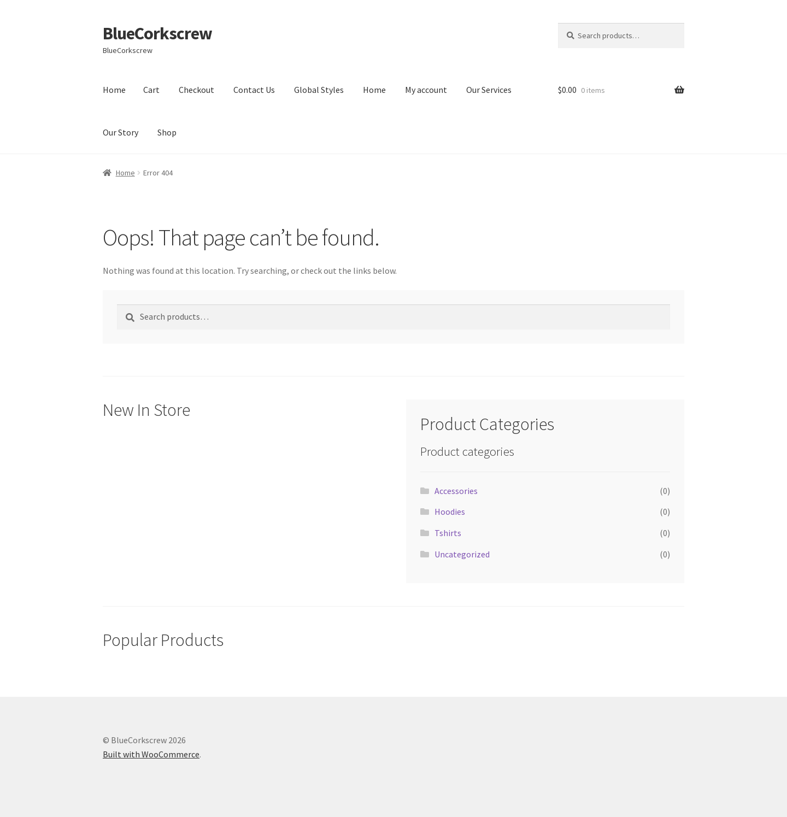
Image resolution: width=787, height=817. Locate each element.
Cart (151, 89)
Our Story (120, 132)
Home (114, 89)
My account (426, 89)
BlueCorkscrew (157, 33)
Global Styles (319, 89)
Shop (167, 132)
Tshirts (447, 532)
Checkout (196, 89)
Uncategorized (462, 554)
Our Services (489, 89)
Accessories (456, 490)
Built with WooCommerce (151, 754)
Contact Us (254, 89)
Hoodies (449, 511)
